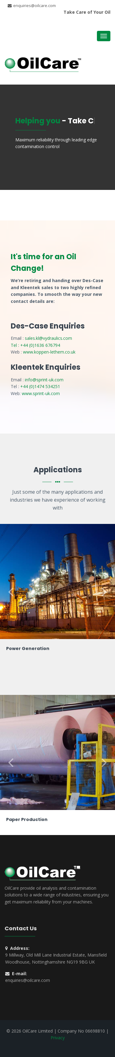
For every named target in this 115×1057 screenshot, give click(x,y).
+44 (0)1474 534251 (40, 386)
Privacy (58, 1038)
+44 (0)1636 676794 (40, 345)
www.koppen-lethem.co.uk (49, 352)
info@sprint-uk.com (44, 380)
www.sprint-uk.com (41, 393)
